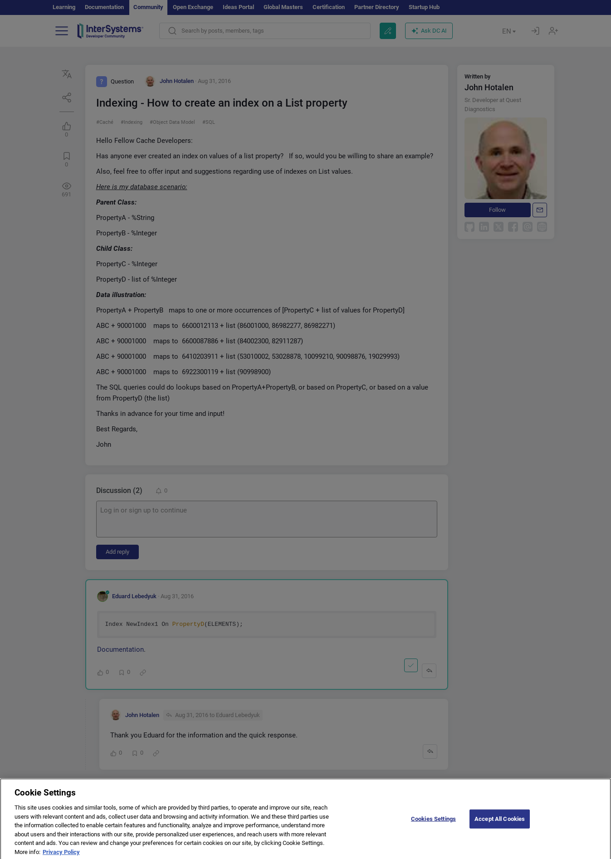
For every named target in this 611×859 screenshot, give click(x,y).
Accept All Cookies (499, 823)
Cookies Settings (433, 823)
